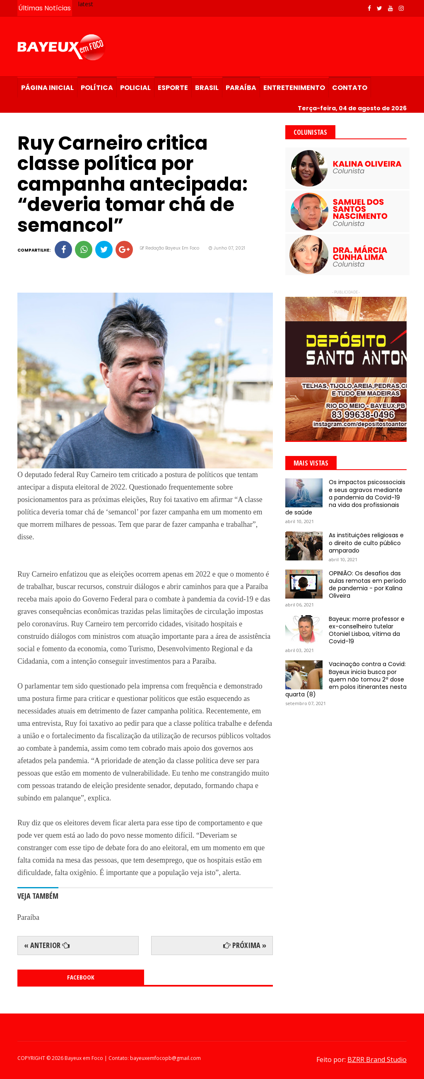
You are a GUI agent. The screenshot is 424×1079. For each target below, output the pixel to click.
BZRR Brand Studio (377, 1059)
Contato (349, 87)
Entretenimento (294, 87)
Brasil (207, 87)
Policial (135, 87)
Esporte (173, 87)
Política (97, 87)
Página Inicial (47, 87)
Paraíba (241, 87)
